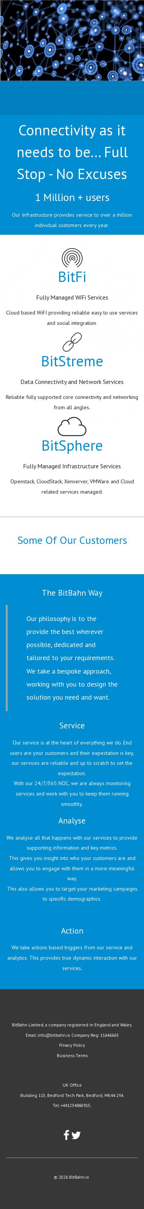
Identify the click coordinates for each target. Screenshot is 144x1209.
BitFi (72, 276)
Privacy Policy (72, 1045)
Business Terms (72, 1055)
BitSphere (72, 445)
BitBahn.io (79, 1177)
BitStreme (72, 360)
